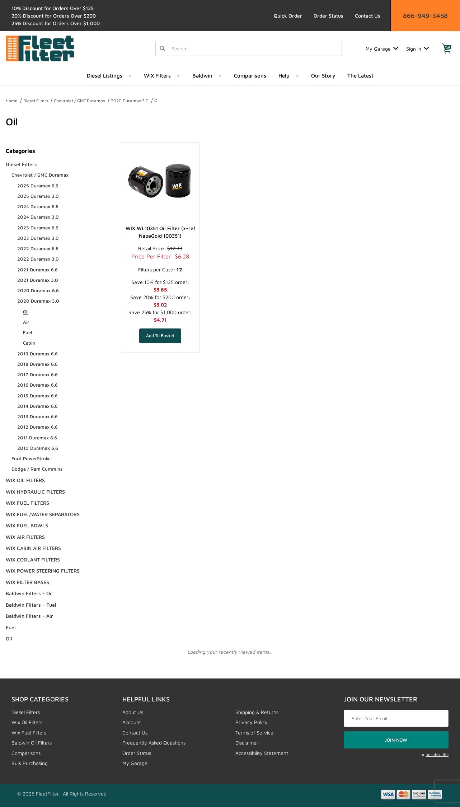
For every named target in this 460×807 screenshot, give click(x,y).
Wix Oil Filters (26, 722)
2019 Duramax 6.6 (37, 353)
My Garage (382, 49)
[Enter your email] (396, 718)
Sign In (417, 49)
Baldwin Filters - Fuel (31, 605)
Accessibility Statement (261, 753)
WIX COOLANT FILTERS (33, 559)
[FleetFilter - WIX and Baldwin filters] (40, 48)
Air (26, 322)
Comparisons (26, 753)
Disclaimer (246, 743)
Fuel (27, 332)
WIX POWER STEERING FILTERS (43, 571)
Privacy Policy (251, 722)
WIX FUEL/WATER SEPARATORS (43, 514)
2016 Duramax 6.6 (37, 385)
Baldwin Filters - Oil (29, 593)
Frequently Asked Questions (154, 743)
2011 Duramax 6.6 (37, 437)
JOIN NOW (396, 740)
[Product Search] (255, 48)
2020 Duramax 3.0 (130, 100)
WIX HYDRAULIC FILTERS (35, 492)
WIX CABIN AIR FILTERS (33, 548)
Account (131, 722)
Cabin (29, 343)
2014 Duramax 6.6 (37, 406)
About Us (132, 712)
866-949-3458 (425, 15)
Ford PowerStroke (31, 458)
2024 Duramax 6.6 (37, 206)
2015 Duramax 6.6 (37, 395)
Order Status (328, 16)
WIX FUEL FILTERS (27, 503)
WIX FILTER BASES (27, 582)
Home (12, 100)
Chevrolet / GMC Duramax (79, 100)
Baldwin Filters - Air (29, 616)
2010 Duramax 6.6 (37, 448)
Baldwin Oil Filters (31, 743)
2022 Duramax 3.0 (38, 259)
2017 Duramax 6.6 (37, 374)
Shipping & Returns (256, 712)
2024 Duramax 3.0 (38, 217)
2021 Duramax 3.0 (37, 280)
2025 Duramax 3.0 (38, 196)
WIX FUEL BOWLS (27, 525)
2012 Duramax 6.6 (37, 427)
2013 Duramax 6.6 (37, 416)
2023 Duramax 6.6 (37, 227)
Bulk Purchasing (29, 763)
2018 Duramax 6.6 (37, 364)
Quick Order (288, 16)
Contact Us (367, 16)
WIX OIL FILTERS (25, 480)
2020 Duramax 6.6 (38, 290)
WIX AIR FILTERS (25, 537)
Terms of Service (254, 732)
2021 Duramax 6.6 (37, 269)
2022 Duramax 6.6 (37, 248)
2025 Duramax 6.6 (37, 185)
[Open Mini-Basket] (446, 48)
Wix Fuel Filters (28, 732)
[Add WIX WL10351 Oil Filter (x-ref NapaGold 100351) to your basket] (160, 335)
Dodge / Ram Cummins (36, 469)
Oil (157, 100)
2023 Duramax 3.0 (38, 238)
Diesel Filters (35, 100)
